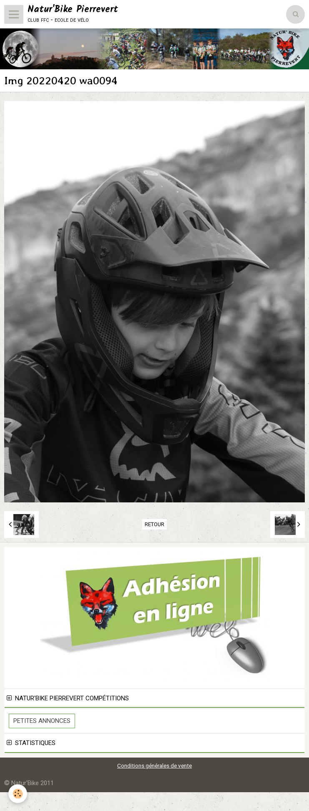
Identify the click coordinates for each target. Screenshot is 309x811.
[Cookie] (17, 793)
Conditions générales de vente (154, 765)
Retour (154, 524)
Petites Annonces (41, 721)
